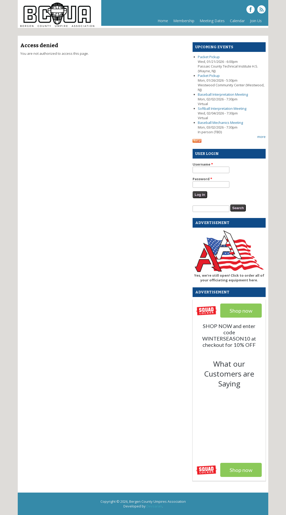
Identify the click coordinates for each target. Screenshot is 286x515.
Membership (183, 20)
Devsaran (154, 506)
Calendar (237, 20)
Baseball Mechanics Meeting (220, 122)
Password (202, 179)
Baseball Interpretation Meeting (223, 94)
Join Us (256, 20)
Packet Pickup (209, 56)
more (261, 136)
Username (203, 164)
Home (163, 20)
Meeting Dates (212, 20)
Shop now (241, 470)
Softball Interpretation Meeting (222, 108)
